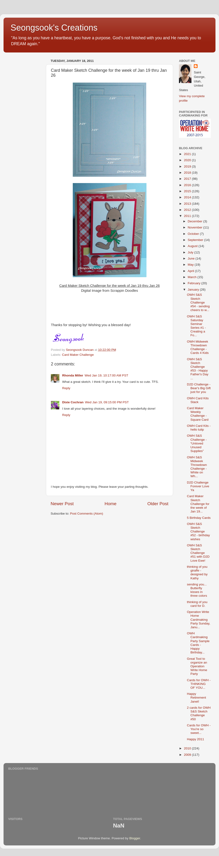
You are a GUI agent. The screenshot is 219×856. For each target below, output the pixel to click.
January (194, 289)
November (195, 227)
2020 (188, 160)
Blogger (134, 838)
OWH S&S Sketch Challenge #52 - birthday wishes (198, 531)
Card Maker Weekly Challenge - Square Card (198, 413)
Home (110, 503)
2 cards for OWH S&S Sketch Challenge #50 (199, 713)
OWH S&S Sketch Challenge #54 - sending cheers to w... (198, 302)
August (193, 246)
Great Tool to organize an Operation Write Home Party (197, 666)
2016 (188, 185)
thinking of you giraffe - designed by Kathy (197, 572)
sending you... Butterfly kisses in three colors (197, 590)
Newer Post (62, 503)
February (194, 283)
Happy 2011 (195, 739)
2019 (188, 166)
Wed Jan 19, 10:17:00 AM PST (106, 375)
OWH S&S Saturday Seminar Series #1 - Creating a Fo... (196, 326)
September (196, 240)
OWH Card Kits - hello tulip (199, 427)
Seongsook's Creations (54, 27)
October (194, 234)
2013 (188, 203)
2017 (188, 178)
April (191, 271)
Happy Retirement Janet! (196, 697)
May (191, 264)
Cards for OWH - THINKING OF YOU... (199, 683)
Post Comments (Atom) (86, 513)
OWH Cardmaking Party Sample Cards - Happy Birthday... (198, 643)
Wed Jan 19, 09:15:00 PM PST (107, 402)
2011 (188, 216)
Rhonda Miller (72, 375)
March (192, 277)
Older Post (157, 503)
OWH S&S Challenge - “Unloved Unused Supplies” (197, 443)
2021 (188, 154)
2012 (188, 210)
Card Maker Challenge (78, 354)
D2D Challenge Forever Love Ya (198, 486)
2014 (188, 197)
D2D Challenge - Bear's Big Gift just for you (199, 388)
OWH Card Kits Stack (198, 400)
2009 (188, 754)
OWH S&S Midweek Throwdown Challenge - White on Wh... (197, 467)
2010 (188, 748)
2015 (188, 191)
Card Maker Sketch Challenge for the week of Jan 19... (198, 503)
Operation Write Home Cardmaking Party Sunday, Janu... (198, 619)
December (195, 221)
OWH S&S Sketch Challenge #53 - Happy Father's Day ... (197, 368)
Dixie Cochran (73, 402)
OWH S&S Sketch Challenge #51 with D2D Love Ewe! (198, 553)
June (191, 258)
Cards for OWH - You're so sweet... (199, 729)
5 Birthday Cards (199, 518)
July (191, 252)
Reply (66, 388)
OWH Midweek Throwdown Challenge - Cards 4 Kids (198, 347)
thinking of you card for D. (197, 604)
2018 (188, 172)
